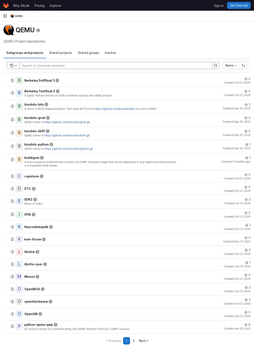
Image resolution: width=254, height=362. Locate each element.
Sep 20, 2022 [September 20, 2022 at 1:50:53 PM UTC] (242, 121)
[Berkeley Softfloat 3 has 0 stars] (247, 79)
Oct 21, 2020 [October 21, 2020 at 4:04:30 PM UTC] (243, 254)
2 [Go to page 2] (133, 341)
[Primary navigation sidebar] (5, 15)
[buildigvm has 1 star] (248, 158)
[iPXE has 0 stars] (247, 212)
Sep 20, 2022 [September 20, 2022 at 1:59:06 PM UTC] (242, 148)
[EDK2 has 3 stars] (247, 199)
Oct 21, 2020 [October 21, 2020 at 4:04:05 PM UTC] (243, 229)
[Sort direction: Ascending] (243, 65)
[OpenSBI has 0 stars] (247, 312)
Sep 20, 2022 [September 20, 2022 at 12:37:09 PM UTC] (242, 108)
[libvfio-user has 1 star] (248, 262)
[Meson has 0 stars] (247, 275)
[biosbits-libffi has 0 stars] (247, 131)
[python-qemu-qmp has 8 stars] (247, 324)
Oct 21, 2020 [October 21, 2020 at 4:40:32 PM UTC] (243, 291)
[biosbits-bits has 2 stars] (247, 104)
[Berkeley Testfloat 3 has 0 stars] (247, 91)
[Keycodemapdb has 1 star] (248, 225)
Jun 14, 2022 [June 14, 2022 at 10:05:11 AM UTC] (243, 266)
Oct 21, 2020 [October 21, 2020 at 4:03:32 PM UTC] (243, 216)
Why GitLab (21, 5)
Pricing (39, 5)
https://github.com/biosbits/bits (115, 108)
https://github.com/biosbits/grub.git (67, 122)
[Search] (113, 65)
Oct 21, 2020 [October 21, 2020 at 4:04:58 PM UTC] (243, 278)
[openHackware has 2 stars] (247, 300)
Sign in (219, 5)
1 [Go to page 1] (126, 341)
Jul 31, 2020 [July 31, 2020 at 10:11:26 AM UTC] (243, 203)
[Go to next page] (144, 341)
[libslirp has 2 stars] (247, 250)
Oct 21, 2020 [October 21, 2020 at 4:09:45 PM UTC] (243, 316)
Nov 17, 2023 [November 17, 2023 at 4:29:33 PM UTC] (242, 241)
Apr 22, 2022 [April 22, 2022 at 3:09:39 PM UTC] (243, 328)
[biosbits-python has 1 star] (248, 144)
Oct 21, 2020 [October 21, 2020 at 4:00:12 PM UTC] (243, 178)
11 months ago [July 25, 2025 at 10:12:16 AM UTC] (241, 161)
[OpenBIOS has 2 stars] (247, 287)
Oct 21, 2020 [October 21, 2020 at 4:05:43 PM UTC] (243, 303)
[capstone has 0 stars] (247, 174)
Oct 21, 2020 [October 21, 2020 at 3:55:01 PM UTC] (243, 95)
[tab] (24, 52)
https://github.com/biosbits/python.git (69, 148)
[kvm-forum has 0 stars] (247, 237)
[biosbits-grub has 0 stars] (247, 118)
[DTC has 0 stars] (247, 187)
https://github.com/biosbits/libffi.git (67, 135)
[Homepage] (6, 5)
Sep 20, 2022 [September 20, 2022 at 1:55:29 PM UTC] (242, 135)
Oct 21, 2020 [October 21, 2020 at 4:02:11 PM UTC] (243, 190)
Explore (55, 5)
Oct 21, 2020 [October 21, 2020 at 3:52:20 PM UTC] (243, 82)
